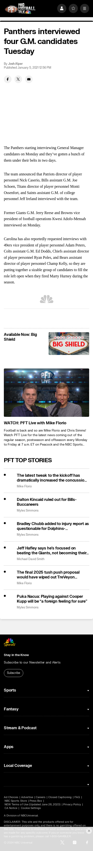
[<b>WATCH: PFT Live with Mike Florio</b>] (46, 392)
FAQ (77, 797)
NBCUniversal (29, 815)
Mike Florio (24, 486)
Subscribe (13, 673)
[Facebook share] (8, 79)
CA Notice (11, 808)
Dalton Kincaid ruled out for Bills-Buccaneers (46, 502)
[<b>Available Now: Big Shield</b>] (69, 343)
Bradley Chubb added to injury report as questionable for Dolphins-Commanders (53, 526)
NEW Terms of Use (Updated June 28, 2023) (33, 804)
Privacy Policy (72, 804)
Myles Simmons (27, 510)
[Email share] (29, 79)
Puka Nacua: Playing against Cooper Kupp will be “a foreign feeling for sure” (52, 599)
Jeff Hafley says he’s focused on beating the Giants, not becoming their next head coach (51, 550)
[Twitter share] (18, 79)
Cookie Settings (31, 808)
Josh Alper (15, 64)
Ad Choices (11, 797)
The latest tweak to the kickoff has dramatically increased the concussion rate (52, 478)
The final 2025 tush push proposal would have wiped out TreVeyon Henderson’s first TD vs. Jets (48, 575)
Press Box (36, 801)
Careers (40, 797)
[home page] (20, 8)
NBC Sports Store (16, 801)
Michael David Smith (30, 559)
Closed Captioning (60, 797)
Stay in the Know (16, 655)
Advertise (27, 797)
